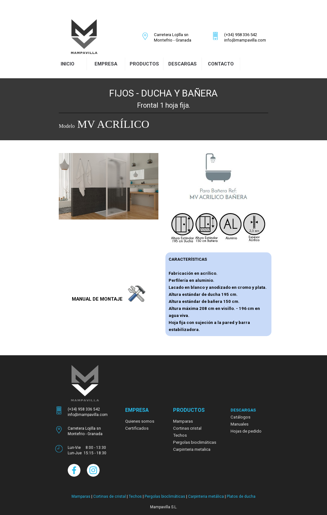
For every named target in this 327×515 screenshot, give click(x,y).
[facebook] (247, 9)
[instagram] (255, 9)
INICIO (67, 64)
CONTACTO (221, 64)
